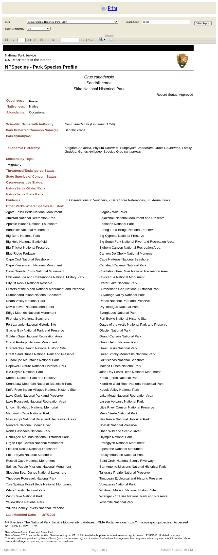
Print (112, 8)
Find (82, 40)
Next (90, 40)
